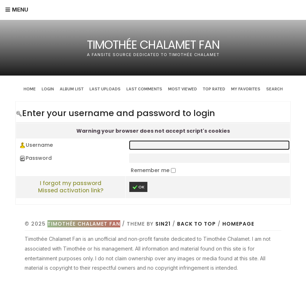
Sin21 (163, 223)
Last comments (144, 88)
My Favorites (245, 88)
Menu (20, 9)
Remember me (151, 170)
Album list (72, 88)
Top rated (214, 88)
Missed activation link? (71, 190)
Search (274, 88)
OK (138, 187)
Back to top (196, 223)
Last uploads (105, 88)
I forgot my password (70, 183)
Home (30, 88)
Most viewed (182, 88)
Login (48, 88)
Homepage (238, 223)
